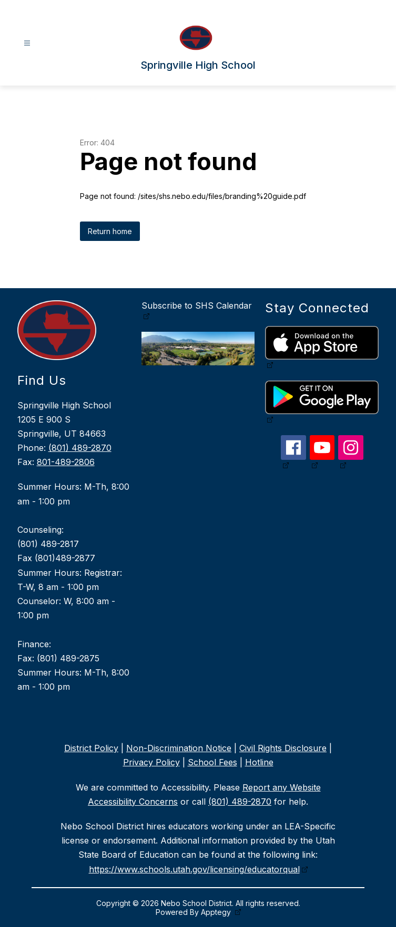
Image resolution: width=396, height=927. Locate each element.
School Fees (212, 762)
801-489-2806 (66, 462)
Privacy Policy (151, 762)
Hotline (259, 762)
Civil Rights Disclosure (283, 748)
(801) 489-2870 (79, 448)
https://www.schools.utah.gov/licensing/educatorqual (194, 869)
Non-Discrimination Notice (178, 748)
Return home (110, 231)
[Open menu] (27, 43)
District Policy (91, 748)
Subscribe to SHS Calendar (196, 305)
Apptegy (217, 912)
